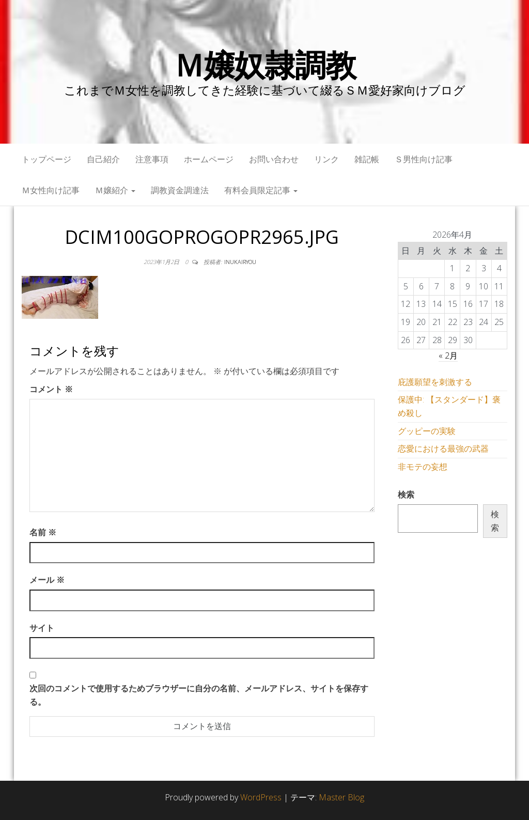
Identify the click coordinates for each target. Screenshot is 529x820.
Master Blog (341, 797)
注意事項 (151, 159)
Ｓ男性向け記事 (424, 159)
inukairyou (240, 262)
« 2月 (448, 355)
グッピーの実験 (427, 431)
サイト (41, 627)
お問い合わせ (274, 159)
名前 (42, 532)
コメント (51, 389)
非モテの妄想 (422, 466)
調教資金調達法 (180, 190)
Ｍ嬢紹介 (115, 190)
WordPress (261, 797)
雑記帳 (366, 159)
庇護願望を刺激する (435, 382)
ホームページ (209, 159)
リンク (326, 159)
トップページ (46, 159)
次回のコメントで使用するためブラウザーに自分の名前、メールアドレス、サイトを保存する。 (198, 695)
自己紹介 (103, 159)
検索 (406, 494)
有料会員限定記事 (261, 190)
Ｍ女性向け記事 (51, 190)
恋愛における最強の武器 (443, 448)
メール (47, 579)
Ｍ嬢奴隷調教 (265, 64)
